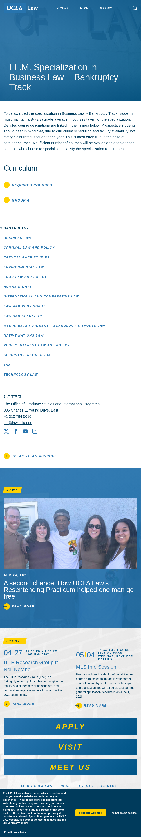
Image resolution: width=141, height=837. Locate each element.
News (66, 786)
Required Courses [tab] (28, 185)
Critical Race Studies (27, 257)
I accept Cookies (90, 812)
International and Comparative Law (41, 296)
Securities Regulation (27, 355)
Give (74, 7)
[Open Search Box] (135, 8)
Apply (52, 7)
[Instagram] (34, 431)
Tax (7, 364)
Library (109, 786)
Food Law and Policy (25, 277)
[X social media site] (6, 431)
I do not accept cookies (123, 812)
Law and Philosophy (25, 306)
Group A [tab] (17, 200)
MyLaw (95, 7)
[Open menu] (120, 8)
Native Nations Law (24, 335)
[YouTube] (25, 431)
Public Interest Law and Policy (37, 345)
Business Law (18, 237)
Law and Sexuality (23, 316)
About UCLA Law (36, 786)
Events (86, 786)
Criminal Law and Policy (29, 247)
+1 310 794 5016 (17, 416)
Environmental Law (24, 267)
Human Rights (18, 286)
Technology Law (21, 374)
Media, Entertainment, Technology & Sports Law (55, 325)
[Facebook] (15, 431)
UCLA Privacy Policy (14, 832)
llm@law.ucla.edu (18, 423)
